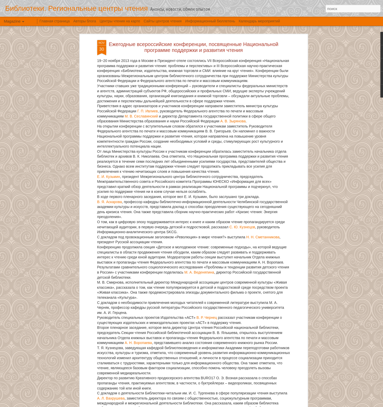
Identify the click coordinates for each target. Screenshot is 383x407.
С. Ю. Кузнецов (242, 227)
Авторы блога (84, 21)
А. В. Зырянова (233, 121)
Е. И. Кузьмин (108, 177)
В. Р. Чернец (207, 317)
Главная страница (55, 21)
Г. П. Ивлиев (147, 111)
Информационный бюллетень (210, 21)
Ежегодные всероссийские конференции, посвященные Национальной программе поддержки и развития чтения (193, 47)
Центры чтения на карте (120, 21)
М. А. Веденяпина (199, 272)
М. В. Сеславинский (141, 116)
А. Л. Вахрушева (111, 398)
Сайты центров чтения (163, 21)
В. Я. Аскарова (109, 202)
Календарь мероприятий (259, 21)
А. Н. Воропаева (138, 343)
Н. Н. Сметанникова (262, 237)
